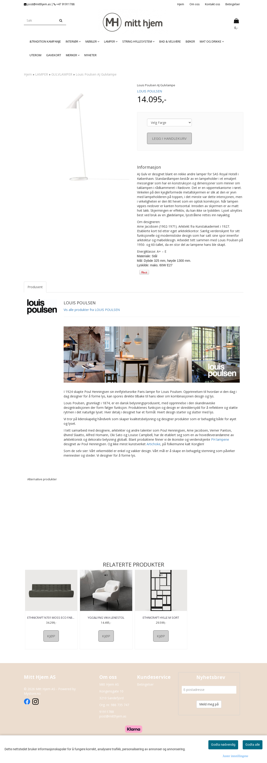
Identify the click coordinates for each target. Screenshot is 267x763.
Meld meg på (209, 708)
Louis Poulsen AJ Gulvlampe (96, 74)
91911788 (106, 716)
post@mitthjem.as (112, 720)
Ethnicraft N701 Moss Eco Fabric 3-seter (51, 619)
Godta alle (252, 744)
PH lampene (220, 439)
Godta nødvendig (223, 744)
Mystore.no (32, 697)
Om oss (195, 4)
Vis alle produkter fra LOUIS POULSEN (92, 310)
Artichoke (153, 444)
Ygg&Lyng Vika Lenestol (106, 617)
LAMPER (41, 74)
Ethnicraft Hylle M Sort (161, 617)
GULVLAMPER (61, 74)
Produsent (35, 287)
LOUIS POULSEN (149, 91)
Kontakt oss (212, 4)
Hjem (180, 4)
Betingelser (232, 4)
